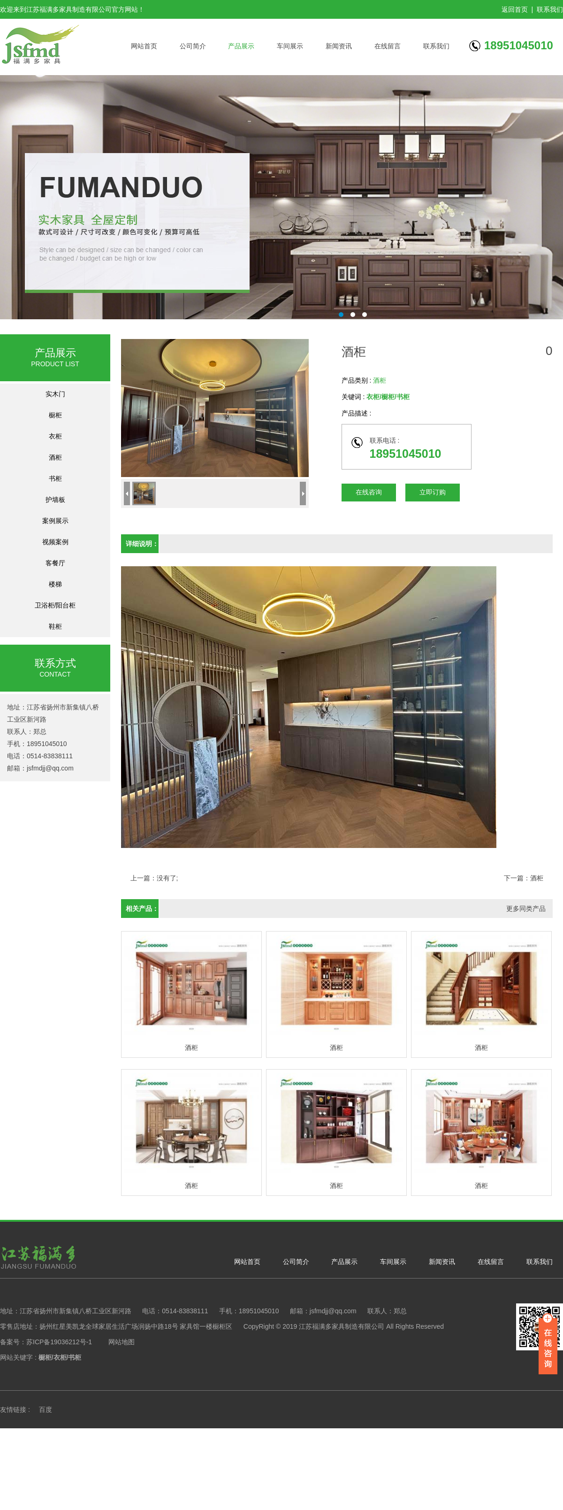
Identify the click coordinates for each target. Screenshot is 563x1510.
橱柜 (55, 415)
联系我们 (550, 9)
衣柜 (55, 436)
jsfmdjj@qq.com (50, 768)
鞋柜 (55, 626)
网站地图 (121, 1342)
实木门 (55, 394)
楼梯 (55, 584)
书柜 (55, 478)
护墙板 (55, 499)
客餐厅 (55, 563)
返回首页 (515, 9)
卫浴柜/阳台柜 (55, 605)
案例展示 (55, 520)
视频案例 (55, 542)
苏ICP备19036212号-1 (59, 1342)
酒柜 (55, 457)
